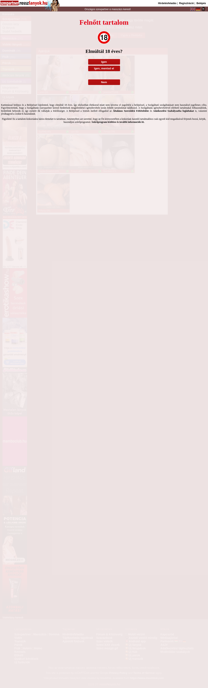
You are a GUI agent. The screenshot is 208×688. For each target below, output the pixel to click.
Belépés (201, 3)
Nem (104, 82)
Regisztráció (186, 3)
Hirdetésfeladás (167, 3)
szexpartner (102, 9)
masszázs (117, 9)
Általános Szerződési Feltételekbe (131, 110)
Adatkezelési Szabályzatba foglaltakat (173, 110)
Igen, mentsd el (104, 68)
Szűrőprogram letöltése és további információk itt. (118, 122)
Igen (104, 61)
